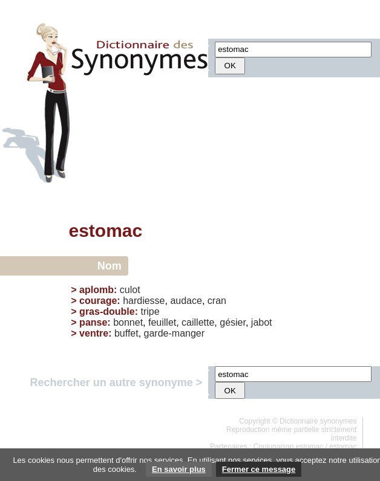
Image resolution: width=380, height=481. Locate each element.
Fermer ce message (258, 469)
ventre (93, 333)
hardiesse (144, 300)
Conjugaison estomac (288, 446)
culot (130, 290)
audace (186, 300)
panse (93, 322)
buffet (126, 333)
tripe (149, 311)
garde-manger (174, 333)
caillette (198, 322)
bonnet (128, 322)
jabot (261, 322)
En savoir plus (179, 469)
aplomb (96, 290)
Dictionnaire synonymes (318, 421)
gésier (233, 322)
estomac (342, 446)
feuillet (162, 322)
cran (217, 300)
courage (98, 300)
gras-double (107, 311)
